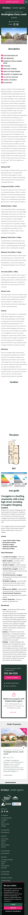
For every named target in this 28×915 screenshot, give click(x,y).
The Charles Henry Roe (9, 575)
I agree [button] (13, 904)
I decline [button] (13, 908)
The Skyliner (6, 581)
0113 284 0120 (11, 673)
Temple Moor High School (10, 546)
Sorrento (5, 565)
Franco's (5, 599)
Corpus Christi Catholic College (11, 540)
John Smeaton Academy (9, 542)
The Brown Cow (7, 589)
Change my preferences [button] (13, 911)
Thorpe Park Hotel (8, 593)
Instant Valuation (12, 2)
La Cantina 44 (6, 556)
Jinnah (4, 561)
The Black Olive (7, 569)
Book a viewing (12, 677)
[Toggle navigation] (26, 1)
